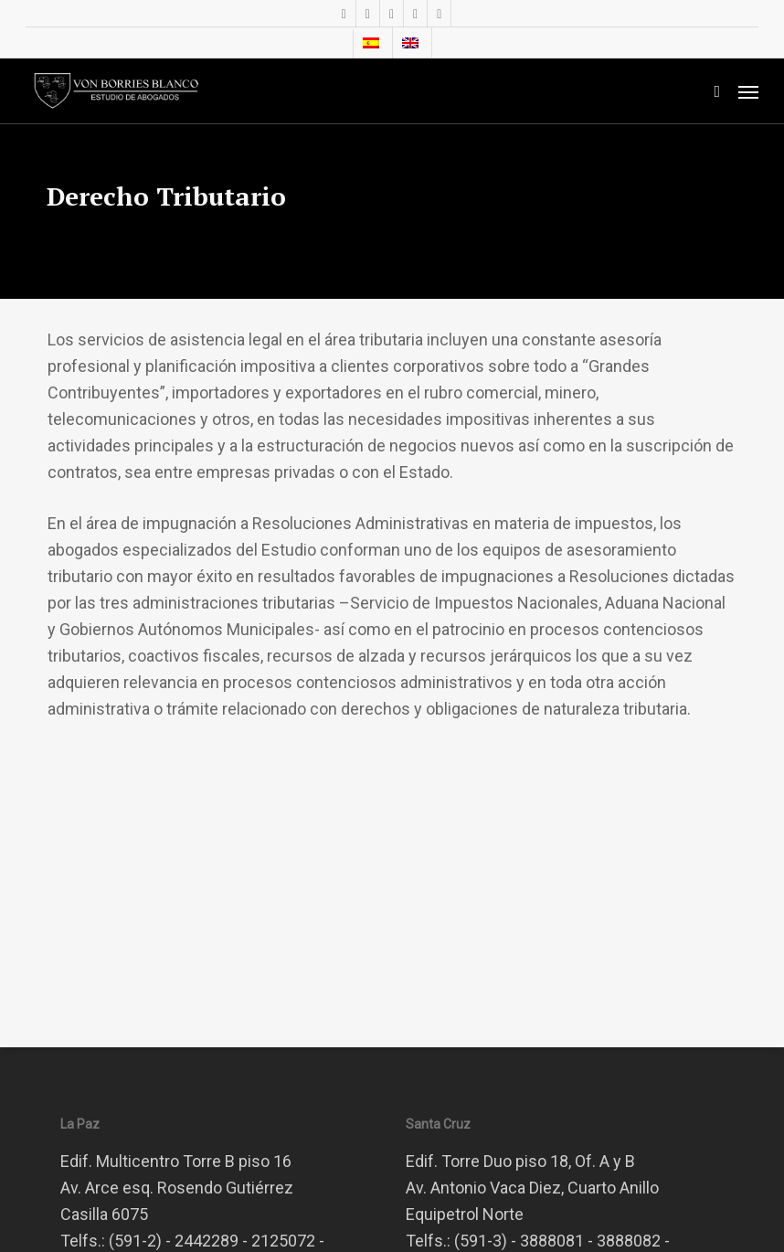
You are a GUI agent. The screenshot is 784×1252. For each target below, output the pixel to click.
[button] (748, 91)
